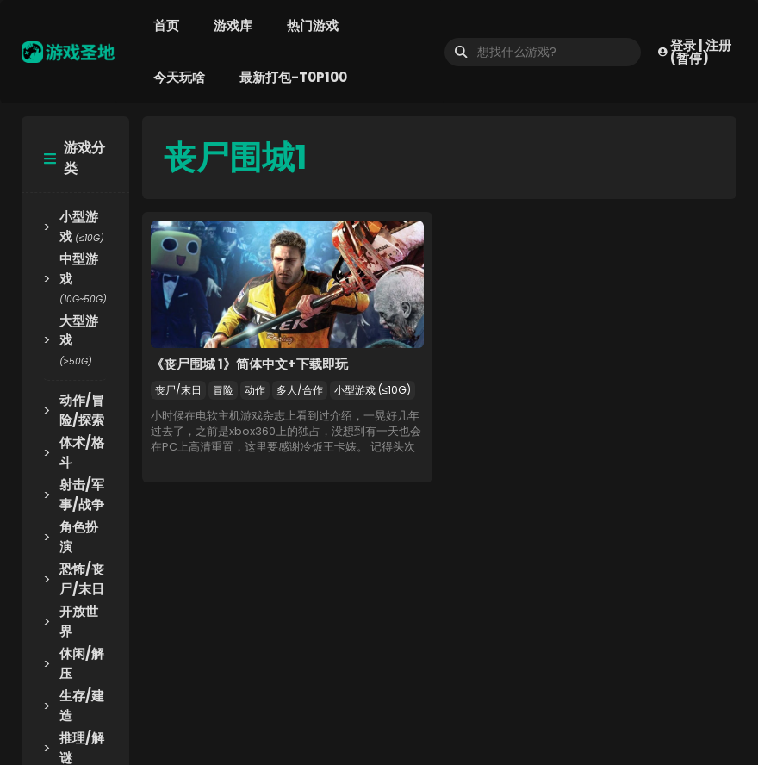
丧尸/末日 (178, 389)
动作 (255, 389)
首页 (166, 25)
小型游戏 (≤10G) (373, 389)
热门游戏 (313, 25)
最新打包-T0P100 (293, 77)
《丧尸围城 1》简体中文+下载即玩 (249, 364)
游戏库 (233, 25)
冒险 (223, 389)
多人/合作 (299, 389)
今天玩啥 (179, 77)
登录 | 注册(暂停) (694, 52)
